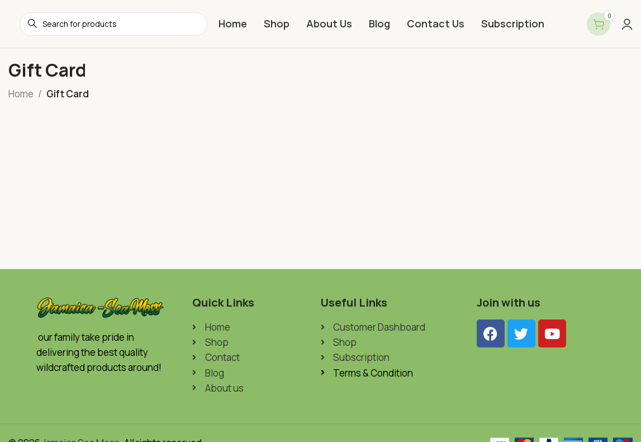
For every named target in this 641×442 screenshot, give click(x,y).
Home (21, 93)
